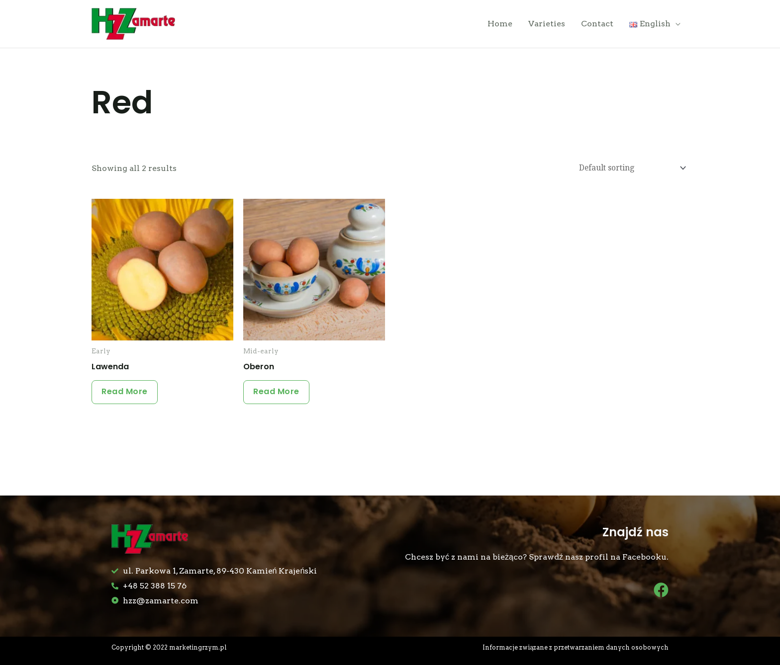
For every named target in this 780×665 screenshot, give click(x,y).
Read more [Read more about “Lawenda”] (127, 396)
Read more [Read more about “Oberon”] (279, 396)
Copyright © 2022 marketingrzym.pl (171, 650)
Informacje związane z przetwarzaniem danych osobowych (574, 650)
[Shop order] (629, 171)
